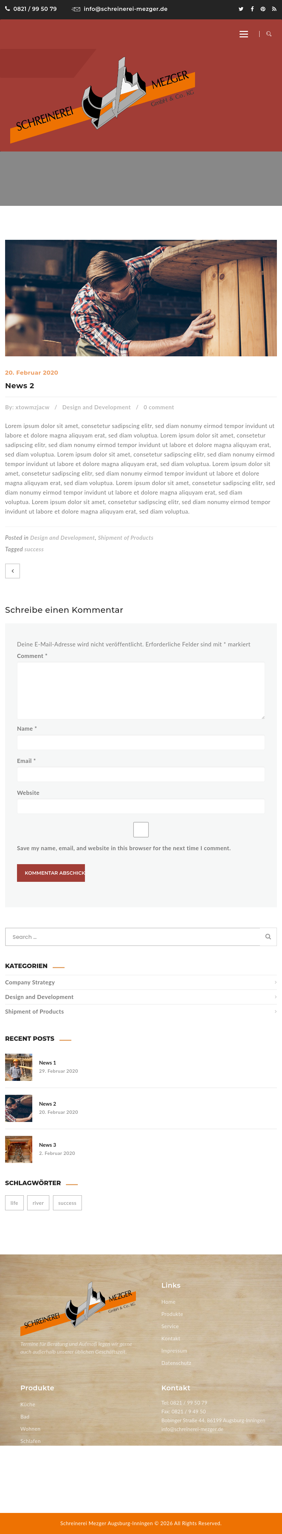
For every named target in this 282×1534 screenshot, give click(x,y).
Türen (27, 1478)
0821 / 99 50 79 (31, 9)
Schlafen (30, 1441)
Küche (27, 1404)
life (14, 1203)
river (38, 1203)
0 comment (159, 407)
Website (28, 792)
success (34, 549)
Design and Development (96, 407)
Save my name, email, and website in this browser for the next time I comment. (124, 848)
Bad (25, 1416)
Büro (26, 1465)
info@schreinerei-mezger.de (119, 9)
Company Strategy (30, 982)
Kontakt (170, 1338)
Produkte (172, 1314)
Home (168, 1302)
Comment (32, 655)
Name (27, 728)
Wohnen (30, 1429)
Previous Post (12, 571)
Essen (27, 1453)
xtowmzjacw (33, 407)
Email (26, 760)
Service (170, 1326)
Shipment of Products (126, 537)
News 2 (19, 385)
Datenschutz (176, 1363)
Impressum (174, 1351)
